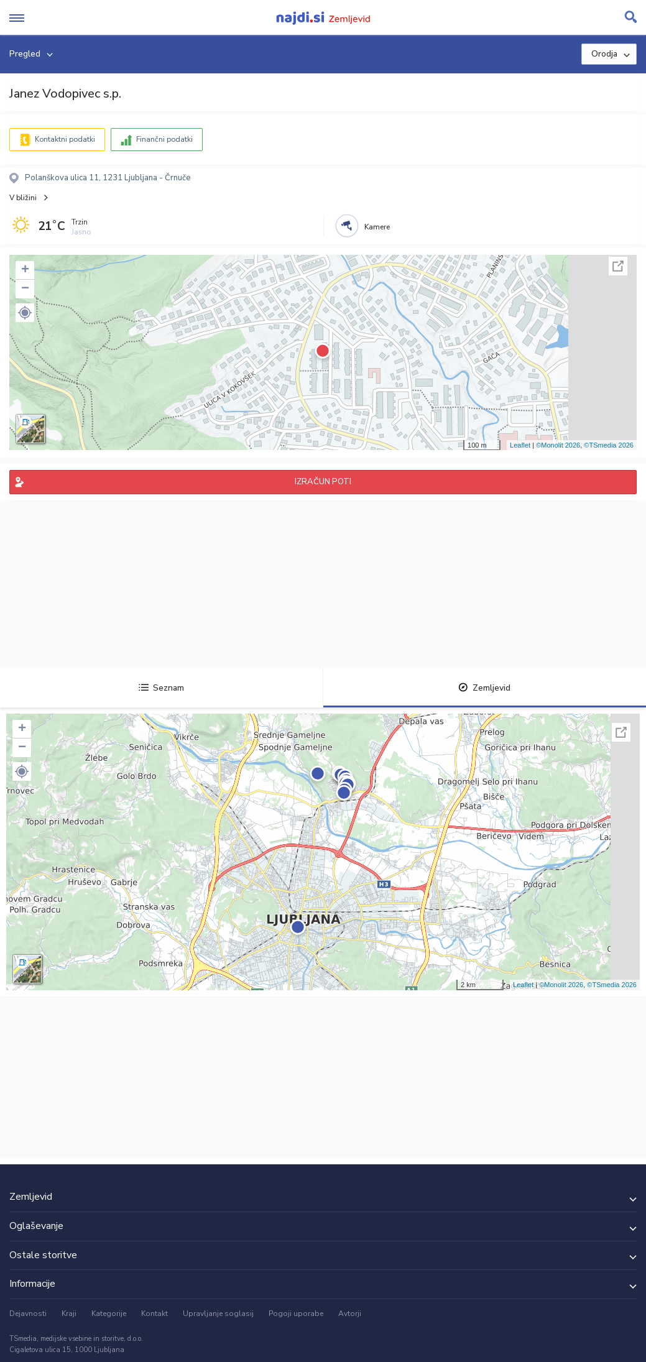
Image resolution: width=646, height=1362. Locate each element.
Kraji (69, 1313)
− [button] (25, 289)
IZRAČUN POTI (323, 481)
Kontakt (154, 1313)
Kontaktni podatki (65, 139)
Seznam (161, 688)
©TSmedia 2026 (609, 445)
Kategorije (108, 1313)
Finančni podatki (164, 139)
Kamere (377, 227)
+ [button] (25, 270)
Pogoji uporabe (296, 1313)
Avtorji (349, 1313)
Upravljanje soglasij (218, 1313)
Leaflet (520, 445)
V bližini (23, 198)
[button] (25, 312)
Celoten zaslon (618, 266)
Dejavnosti (28, 1313)
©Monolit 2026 (558, 445)
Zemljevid (484, 688)
